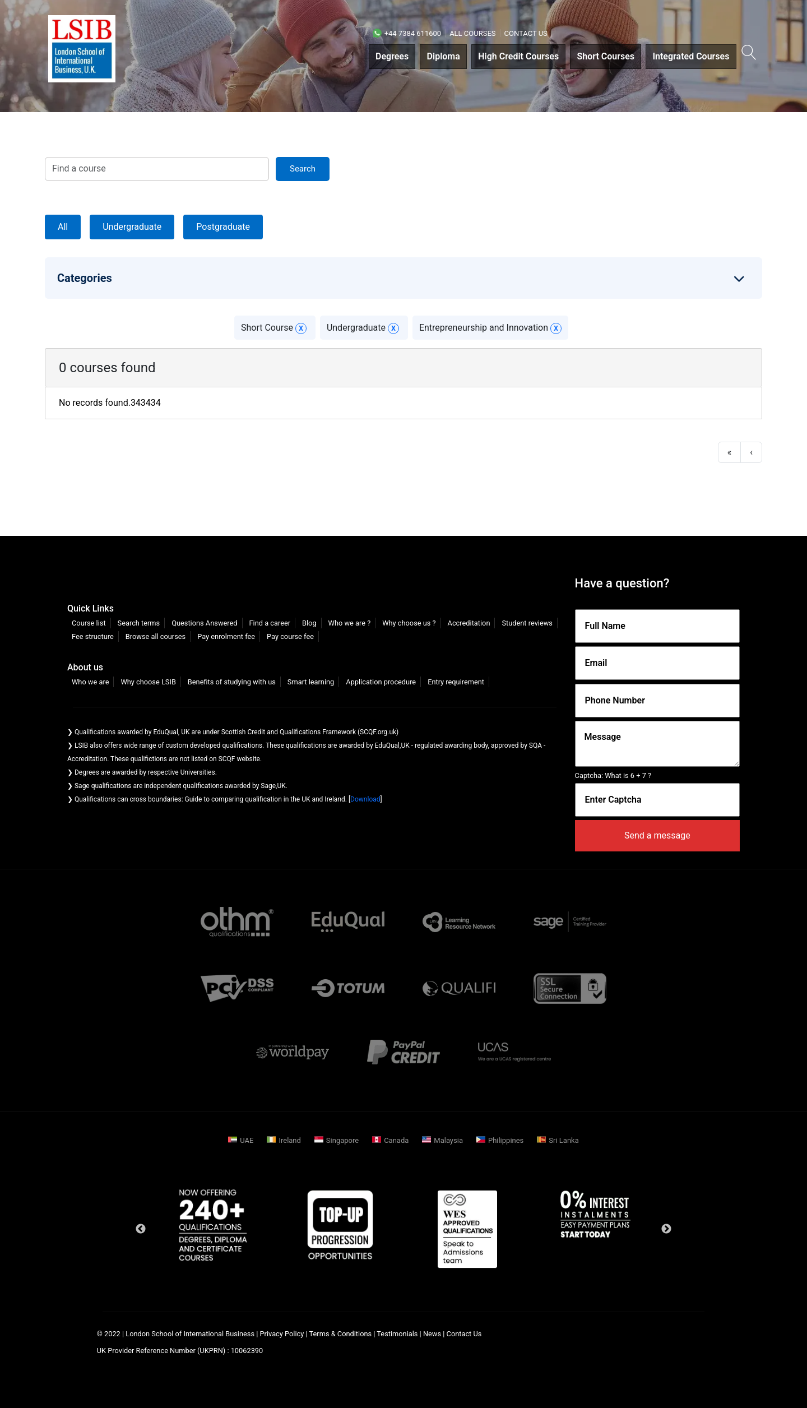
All (63, 226)
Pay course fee (290, 636)
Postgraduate (223, 226)
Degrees (392, 56)
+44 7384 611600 (407, 33)
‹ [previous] (751, 452)
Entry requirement (456, 682)
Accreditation (469, 623)
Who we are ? (349, 623)
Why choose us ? (408, 623)
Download (365, 799)
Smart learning (310, 682)
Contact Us (526, 33)
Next (666, 1229)
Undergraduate (132, 226)
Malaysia (448, 1140)
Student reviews (527, 623)
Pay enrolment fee (226, 636)
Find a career (269, 623)
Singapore (342, 1140)
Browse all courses (155, 636)
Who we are (90, 682)
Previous (140, 1229)
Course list (89, 623)
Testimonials (397, 1334)
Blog (309, 623)
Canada (396, 1140)
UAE (246, 1140)
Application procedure (381, 682)
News (433, 1334)
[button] (747, 54)
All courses (472, 33)
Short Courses (606, 56)
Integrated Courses (690, 56)
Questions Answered (204, 623)
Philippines (505, 1140)
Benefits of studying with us (232, 682)
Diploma (443, 56)
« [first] (729, 452)
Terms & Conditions (340, 1334)
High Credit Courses (518, 56)
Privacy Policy (282, 1334)
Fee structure (93, 636)
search (303, 169)
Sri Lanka (563, 1140)
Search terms (139, 623)
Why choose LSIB (147, 682)
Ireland (289, 1140)
